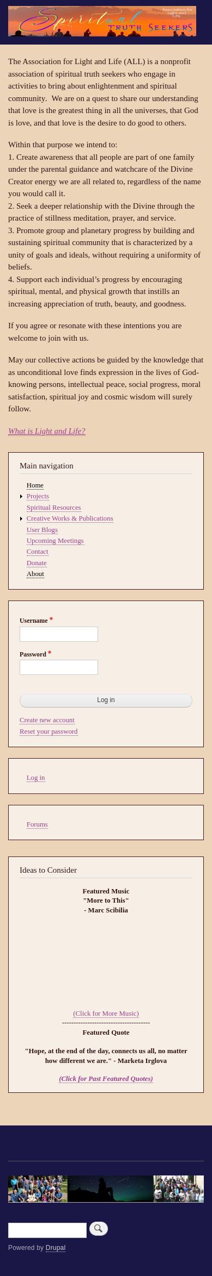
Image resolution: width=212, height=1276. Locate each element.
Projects (38, 496)
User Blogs (42, 530)
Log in (36, 777)
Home (35, 485)
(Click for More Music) (105, 1013)
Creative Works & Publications (70, 518)
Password (33, 654)
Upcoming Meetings (55, 541)
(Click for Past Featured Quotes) (106, 1079)
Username (33, 620)
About (35, 574)
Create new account (47, 720)
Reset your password (49, 731)
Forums (37, 824)
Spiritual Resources (54, 507)
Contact (38, 551)
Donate (37, 563)
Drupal (56, 1248)
